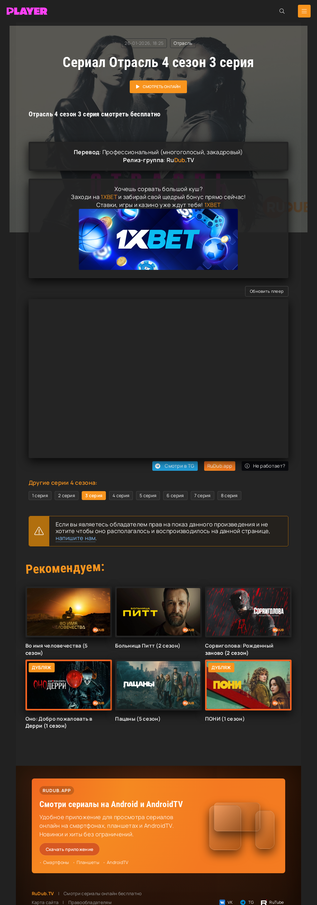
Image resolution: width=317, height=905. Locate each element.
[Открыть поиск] (282, 11)
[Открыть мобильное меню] (304, 11)
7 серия (202, 495)
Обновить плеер (267, 291)
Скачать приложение (69, 849)
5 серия (148, 495)
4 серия (121, 495)
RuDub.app (219, 466)
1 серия (40, 495)
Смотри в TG (174, 466)
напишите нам (76, 538)
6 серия (175, 495)
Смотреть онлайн (162, 86)
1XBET (109, 197)
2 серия (66, 495)
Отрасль (183, 43)
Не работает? (265, 466)
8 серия (229, 495)
